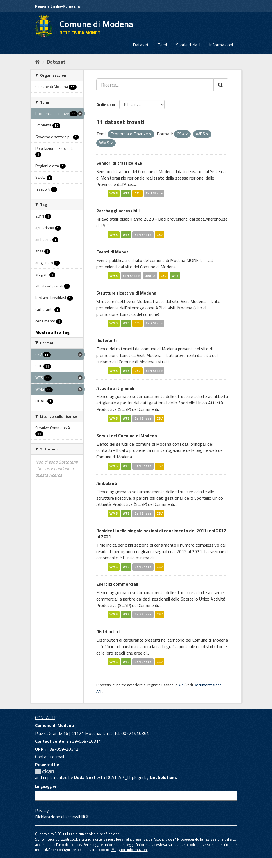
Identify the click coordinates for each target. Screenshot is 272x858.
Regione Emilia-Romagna (57, 6)
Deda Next (84, 777)
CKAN (44, 771)
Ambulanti (106, 483)
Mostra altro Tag (52, 332)
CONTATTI (45, 717)
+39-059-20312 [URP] (62, 749)
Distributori (108, 631)
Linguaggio (45, 786)
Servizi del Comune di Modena (126, 435)
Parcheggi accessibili (118, 210)
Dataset (141, 44)
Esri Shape (154, 193)
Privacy (42, 810)
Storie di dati (188, 44)
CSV (137, 193)
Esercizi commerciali (117, 584)
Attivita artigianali (115, 388)
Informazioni (221, 44)
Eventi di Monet (112, 251)
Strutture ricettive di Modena (126, 292)
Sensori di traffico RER (119, 163)
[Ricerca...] (155, 84)
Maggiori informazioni (129, 849)
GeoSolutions (163, 777)
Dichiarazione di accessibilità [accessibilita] (61, 816)
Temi (162, 44)
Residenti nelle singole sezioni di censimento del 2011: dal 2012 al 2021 (161, 533)
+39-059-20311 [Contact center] (84, 741)
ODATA (150, 275)
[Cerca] (220, 84)
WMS (113, 193)
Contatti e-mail (49, 756)
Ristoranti (106, 340)
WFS (126, 193)
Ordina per (106, 104)
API (181, 685)
